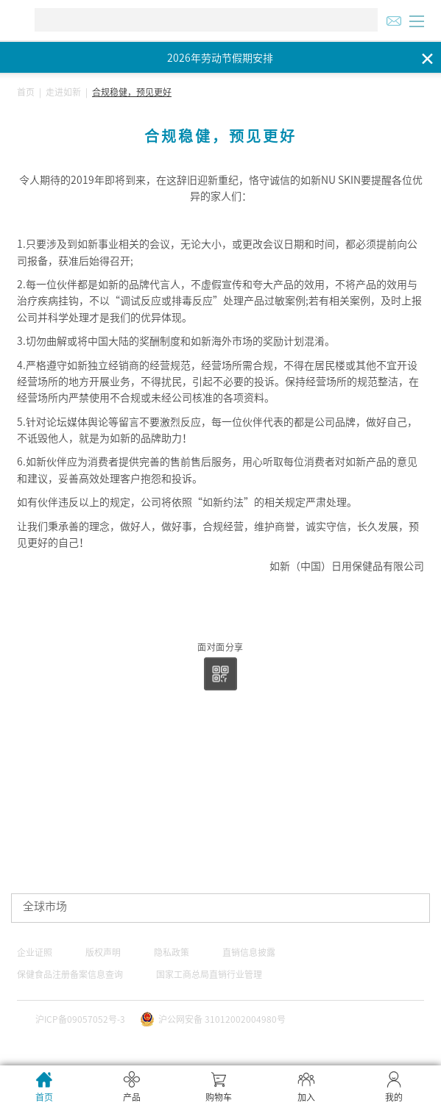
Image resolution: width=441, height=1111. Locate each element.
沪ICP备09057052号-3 (80, 1019)
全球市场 (45, 906)
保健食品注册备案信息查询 (70, 974)
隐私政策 (171, 952)
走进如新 (63, 91)
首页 (26, 91)
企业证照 (34, 952)
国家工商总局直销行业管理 (209, 974)
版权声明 (103, 952)
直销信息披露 (248, 952)
